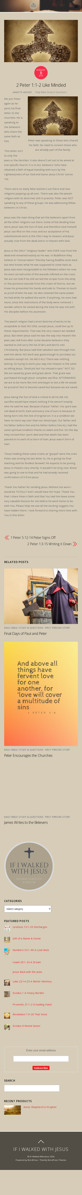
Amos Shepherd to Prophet (40, 1107)
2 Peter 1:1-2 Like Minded (41, 85)
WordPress (33, 1160)
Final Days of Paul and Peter (25, 633)
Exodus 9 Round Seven (26, 1025)
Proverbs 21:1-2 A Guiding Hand (32, 1004)
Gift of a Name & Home (27, 938)
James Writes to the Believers (26, 822)
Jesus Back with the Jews (27, 971)
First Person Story (57, 627)
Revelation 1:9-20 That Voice (30, 1014)
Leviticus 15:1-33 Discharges (30, 927)
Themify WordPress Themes (53, 1160)
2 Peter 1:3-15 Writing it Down (49, 544)
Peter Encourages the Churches (28, 755)
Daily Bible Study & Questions (51, 92)
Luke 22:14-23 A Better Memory (32, 981)
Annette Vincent (22, 92)
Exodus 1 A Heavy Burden (28, 993)
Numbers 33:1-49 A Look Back (31, 950)
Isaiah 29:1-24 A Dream (27, 962)
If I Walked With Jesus (39, 1156)
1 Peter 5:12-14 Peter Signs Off (33, 537)
